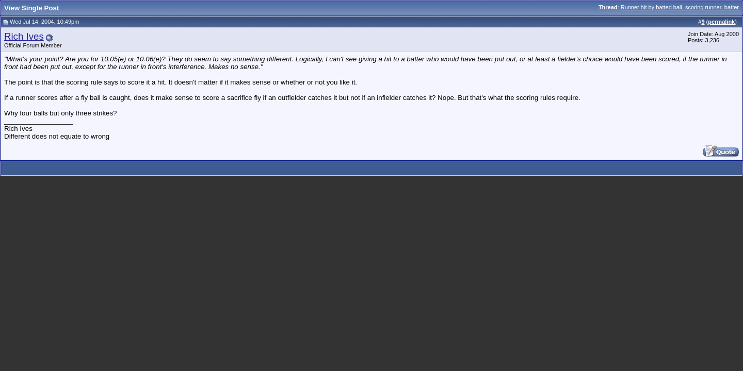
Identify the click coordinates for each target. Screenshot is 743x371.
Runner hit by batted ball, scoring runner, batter (680, 7)
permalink (721, 22)
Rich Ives (24, 36)
